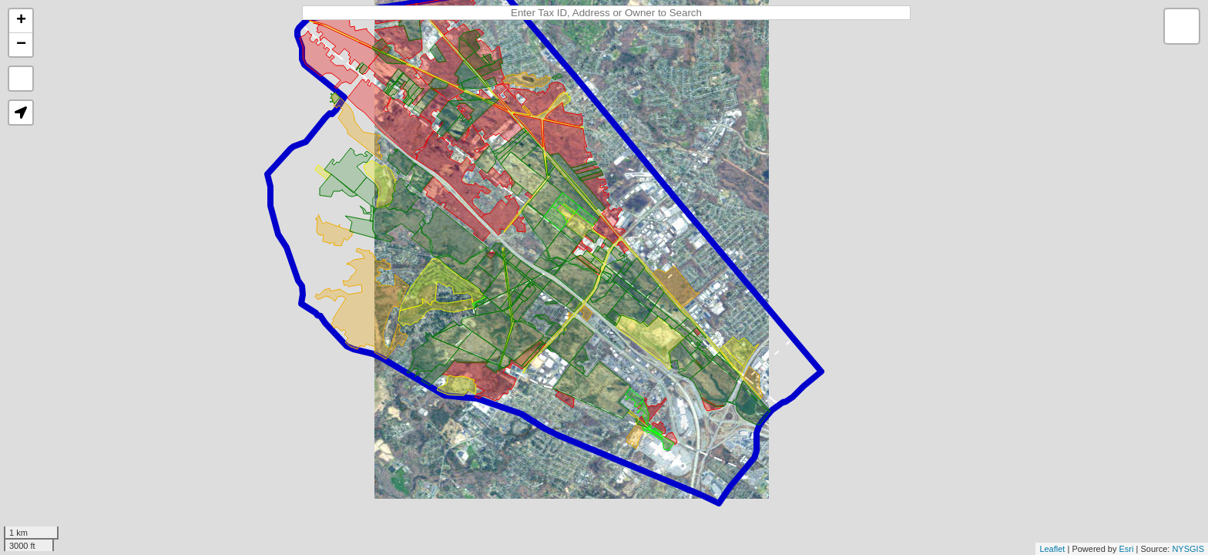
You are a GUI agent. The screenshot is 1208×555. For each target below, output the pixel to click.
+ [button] (21, 20)
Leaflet (1052, 548)
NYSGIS (1188, 548)
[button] (20, 112)
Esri (1126, 548)
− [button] (21, 44)
